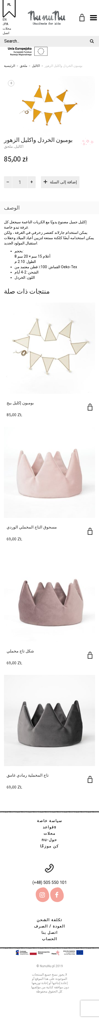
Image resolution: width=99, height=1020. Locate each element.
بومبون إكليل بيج (20, 403)
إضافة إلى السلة (63, 182)
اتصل (6, 32)
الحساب (49, 939)
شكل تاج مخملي (20, 651)
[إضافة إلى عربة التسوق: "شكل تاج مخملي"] (90, 655)
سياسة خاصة (49, 821)
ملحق (23, 66)
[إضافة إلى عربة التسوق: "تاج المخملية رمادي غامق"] (90, 779)
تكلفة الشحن (49, 920)
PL (9, 5)
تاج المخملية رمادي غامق (28, 775)
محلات (7, 28)
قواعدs (49, 827)
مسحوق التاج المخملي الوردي (32, 527)
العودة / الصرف (49, 926)
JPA (5, 23)
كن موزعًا (49, 846)
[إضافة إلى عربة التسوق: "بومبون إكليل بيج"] (90, 407)
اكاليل (36, 66)
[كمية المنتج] (20, 182)
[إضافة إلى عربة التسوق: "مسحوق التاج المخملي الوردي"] (90, 531)
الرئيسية (9, 66)
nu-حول (49, 840)
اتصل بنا (49, 932)
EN (5, 19)
